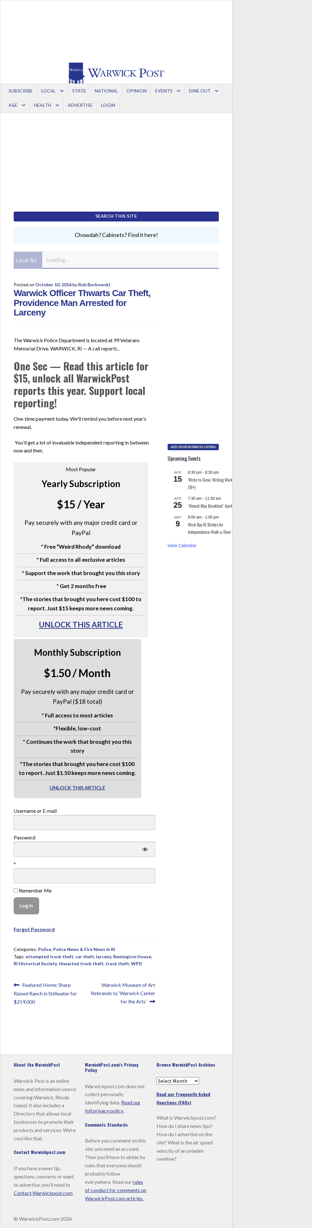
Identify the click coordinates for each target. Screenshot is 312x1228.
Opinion (137, 90)
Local (48, 90)
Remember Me (33, 890)
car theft (84, 956)
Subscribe (21, 90)
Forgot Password (34, 929)
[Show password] (145, 849)
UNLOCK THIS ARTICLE (81, 624)
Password (24, 837)
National (106, 90)
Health (42, 105)
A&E (13, 105)
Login (108, 105)
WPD (136, 963)
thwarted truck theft (81, 963)
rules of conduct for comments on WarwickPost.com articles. (115, 1190)
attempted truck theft (49, 956)
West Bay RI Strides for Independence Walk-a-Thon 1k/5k (214, 528)
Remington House (132, 956)
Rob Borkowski (94, 284)
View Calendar (182, 545)
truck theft (117, 963)
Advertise (80, 105)
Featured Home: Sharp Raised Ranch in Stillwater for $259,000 (45, 993)
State (79, 90)
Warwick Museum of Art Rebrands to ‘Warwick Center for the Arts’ (123, 992)
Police (44, 949)
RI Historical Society (35, 963)
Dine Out (200, 90)
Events (163, 90)
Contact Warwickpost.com (43, 1193)
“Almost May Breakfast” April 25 (213, 505)
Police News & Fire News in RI (84, 949)
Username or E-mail (35, 811)
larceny (103, 956)
